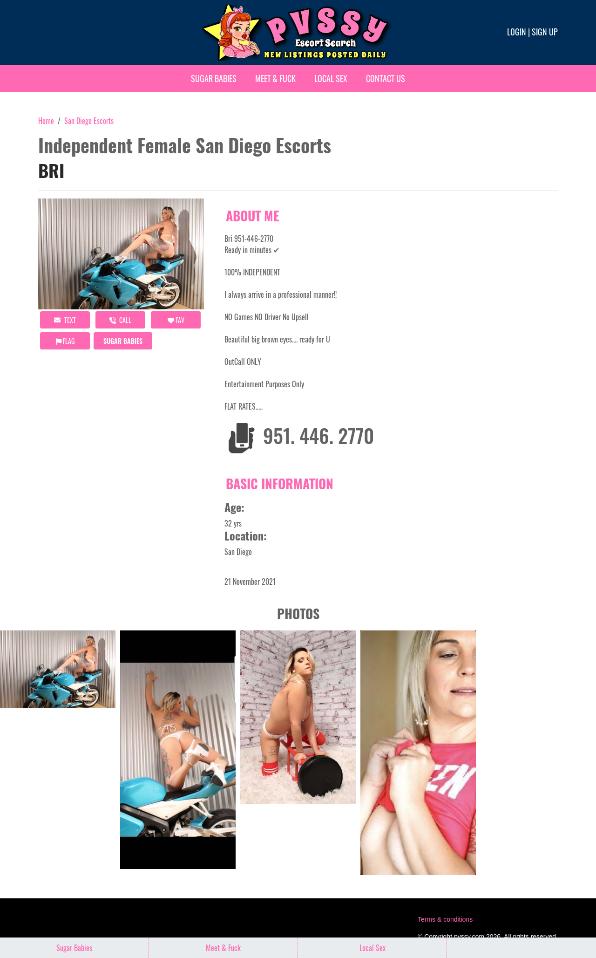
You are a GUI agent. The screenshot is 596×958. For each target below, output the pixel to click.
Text (65, 320)
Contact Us (385, 78)
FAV (176, 320)
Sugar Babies (214, 78)
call (120, 320)
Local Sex (330, 78)
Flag (65, 341)
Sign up (545, 32)
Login (516, 32)
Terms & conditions (445, 919)
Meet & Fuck (275, 78)
